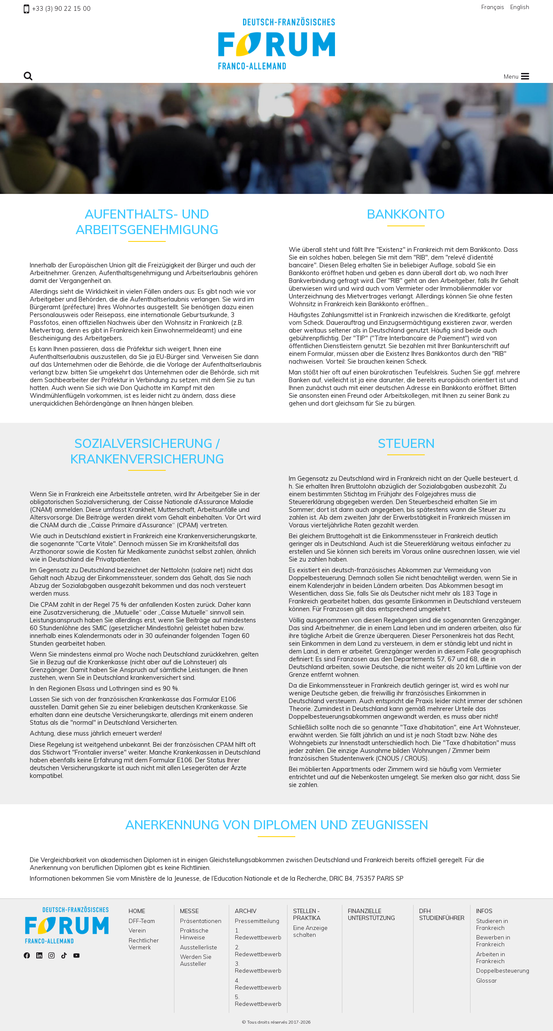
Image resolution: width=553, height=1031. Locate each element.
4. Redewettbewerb (258, 984)
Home (137, 910)
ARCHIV (245, 910)
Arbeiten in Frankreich (490, 957)
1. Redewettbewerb (258, 934)
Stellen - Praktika (307, 914)
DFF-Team (142, 920)
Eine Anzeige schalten (310, 931)
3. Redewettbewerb (258, 967)
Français (492, 6)
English (519, 6)
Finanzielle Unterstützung (371, 914)
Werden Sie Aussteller (196, 960)
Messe (189, 910)
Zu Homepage (276, 43)
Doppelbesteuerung (502, 970)
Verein (137, 930)
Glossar (486, 980)
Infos (484, 910)
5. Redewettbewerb (258, 1000)
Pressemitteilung (257, 920)
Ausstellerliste (198, 947)
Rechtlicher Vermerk (144, 944)
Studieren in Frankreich (492, 924)
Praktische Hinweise (194, 934)
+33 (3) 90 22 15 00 (57, 9)
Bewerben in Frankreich (493, 941)
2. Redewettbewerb (258, 951)
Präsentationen (200, 920)
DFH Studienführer (442, 914)
